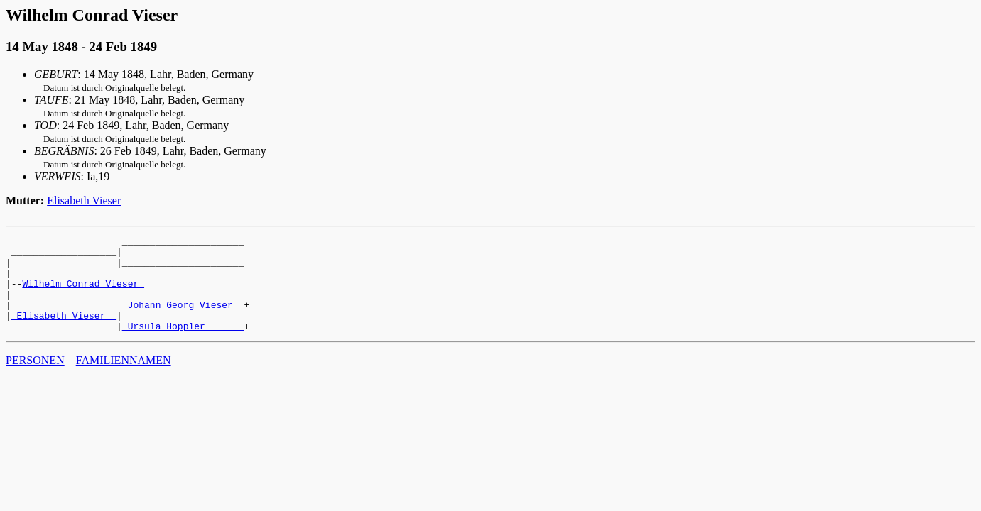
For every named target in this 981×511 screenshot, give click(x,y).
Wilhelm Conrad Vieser (83, 293)
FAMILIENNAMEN (123, 379)
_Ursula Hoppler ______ (183, 345)
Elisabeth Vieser (84, 200)
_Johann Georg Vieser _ (183, 319)
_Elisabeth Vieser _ (63, 332)
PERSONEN (35, 379)
